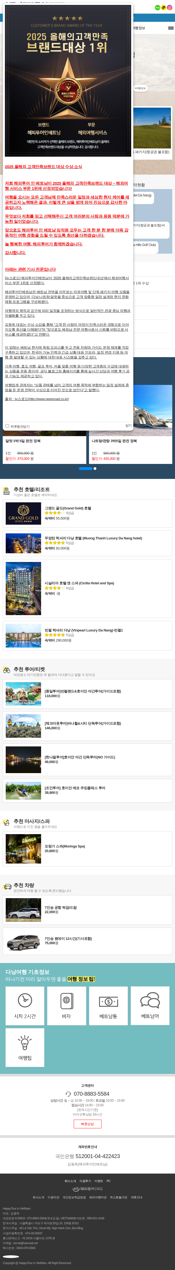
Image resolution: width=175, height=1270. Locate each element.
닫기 (128, 425)
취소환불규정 (118, 1197)
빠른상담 (87, 1124)
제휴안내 (136, 1197)
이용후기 (85, 1181)
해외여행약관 (98, 1197)
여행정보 (138, 28)
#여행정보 (140, 88)
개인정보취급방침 (74, 1197)
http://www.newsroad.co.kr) (49, 399)
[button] (86, 468)
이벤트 (98, 1181)
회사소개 (70, 1181)
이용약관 (53, 1197)
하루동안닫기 (17, 427)
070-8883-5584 (91, 1094)
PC (109, 1181)
